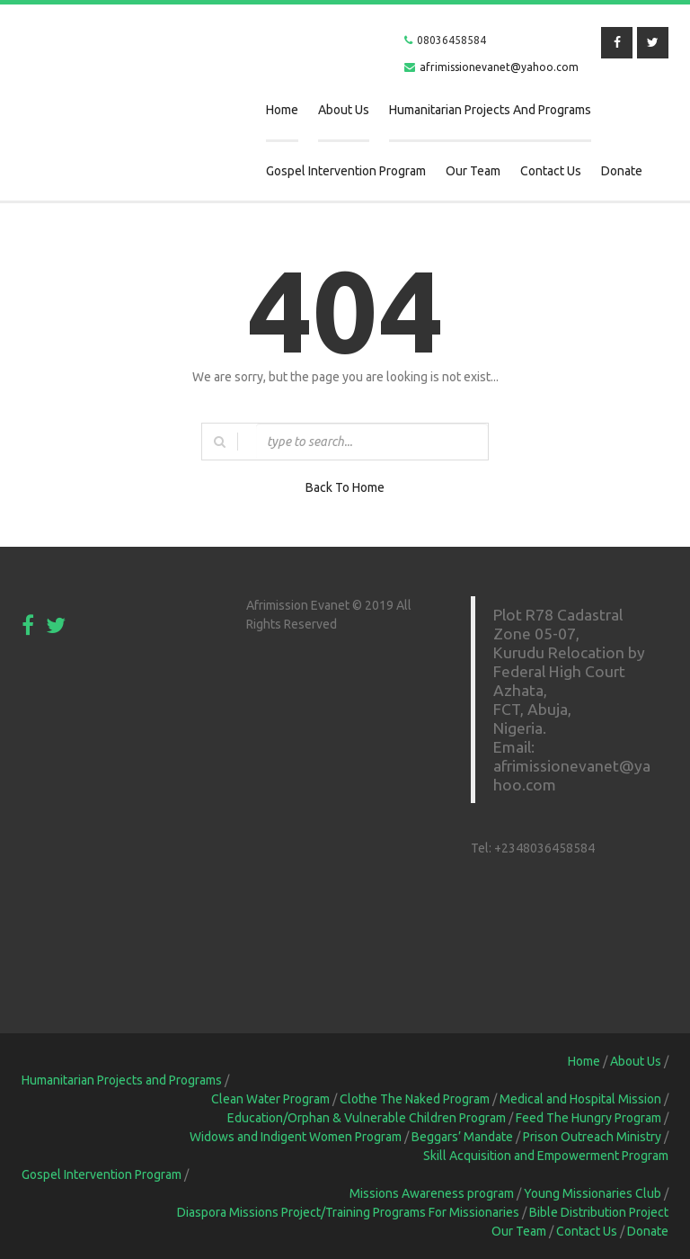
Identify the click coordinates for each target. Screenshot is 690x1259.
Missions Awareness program (431, 1193)
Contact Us (550, 171)
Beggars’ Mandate (462, 1137)
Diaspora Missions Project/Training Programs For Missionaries (348, 1212)
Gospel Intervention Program (346, 171)
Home (282, 110)
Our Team (473, 171)
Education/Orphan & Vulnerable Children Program (366, 1118)
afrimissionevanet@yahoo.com (499, 67)
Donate (621, 171)
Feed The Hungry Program (588, 1118)
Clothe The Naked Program (415, 1099)
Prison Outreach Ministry (592, 1137)
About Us (343, 110)
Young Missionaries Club (592, 1193)
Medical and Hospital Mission (580, 1099)
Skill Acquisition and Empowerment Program (545, 1155)
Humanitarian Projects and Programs (490, 110)
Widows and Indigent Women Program (296, 1137)
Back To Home (345, 487)
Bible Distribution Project (598, 1212)
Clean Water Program (270, 1099)
